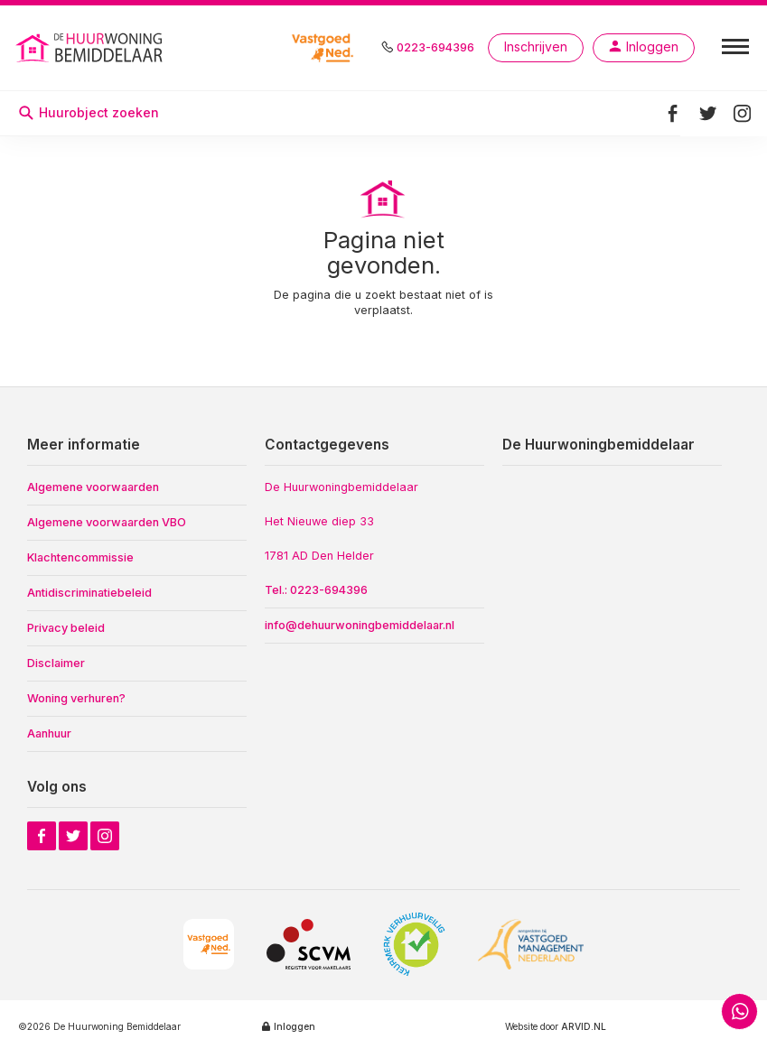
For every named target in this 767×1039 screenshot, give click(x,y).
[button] (735, 46)
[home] (138, 48)
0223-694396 (435, 47)
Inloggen (294, 1026)
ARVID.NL (583, 1026)
